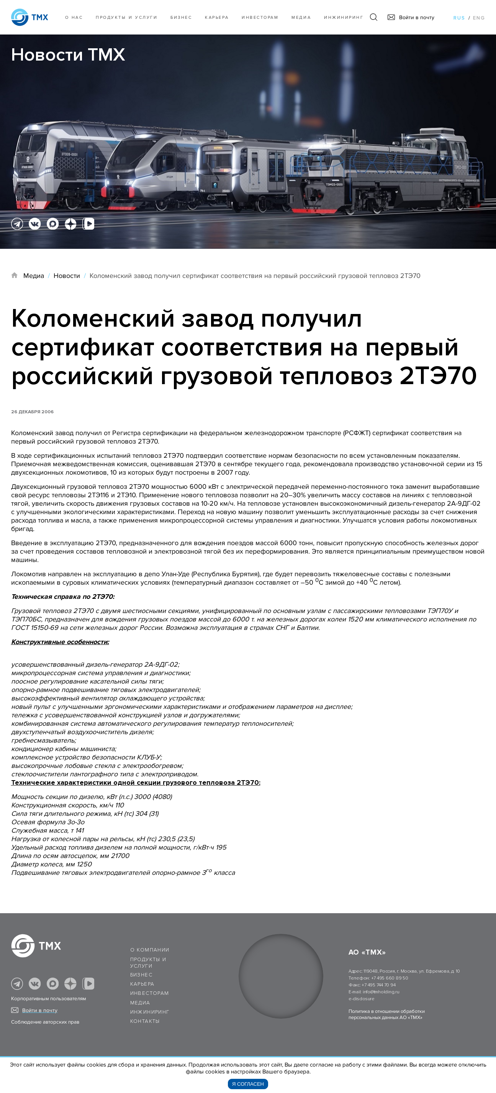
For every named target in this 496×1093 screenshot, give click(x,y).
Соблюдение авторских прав (45, 1022)
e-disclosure (362, 999)
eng (479, 18)
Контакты (145, 1021)
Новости (67, 275)
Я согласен (248, 1084)
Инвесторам (260, 17)
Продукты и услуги (126, 17)
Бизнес (141, 975)
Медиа (301, 17)
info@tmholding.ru (381, 992)
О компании (150, 950)
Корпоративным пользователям (48, 999)
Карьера (217, 17)
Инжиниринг (343, 17)
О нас (74, 17)
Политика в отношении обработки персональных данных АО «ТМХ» (387, 1014)
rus (459, 18)
